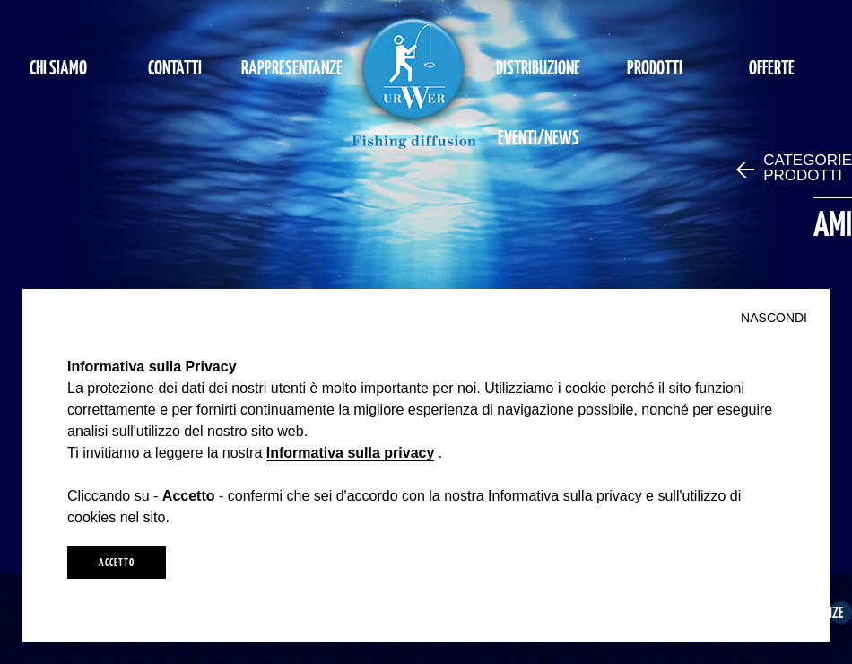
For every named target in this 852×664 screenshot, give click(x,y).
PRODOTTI (654, 67)
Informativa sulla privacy (350, 452)
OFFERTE (772, 67)
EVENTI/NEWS (538, 137)
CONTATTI (175, 67)
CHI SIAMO (58, 67)
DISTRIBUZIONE (538, 67)
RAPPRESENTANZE (292, 67)
